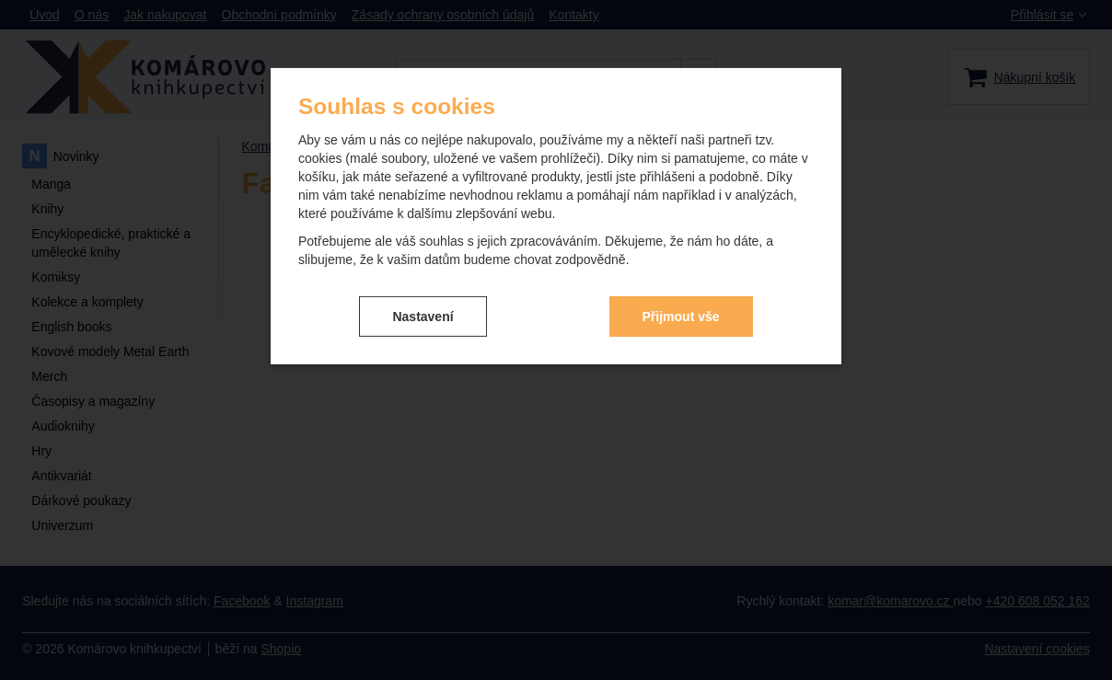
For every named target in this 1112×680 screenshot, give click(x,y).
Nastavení (422, 315)
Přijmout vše (681, 315)
